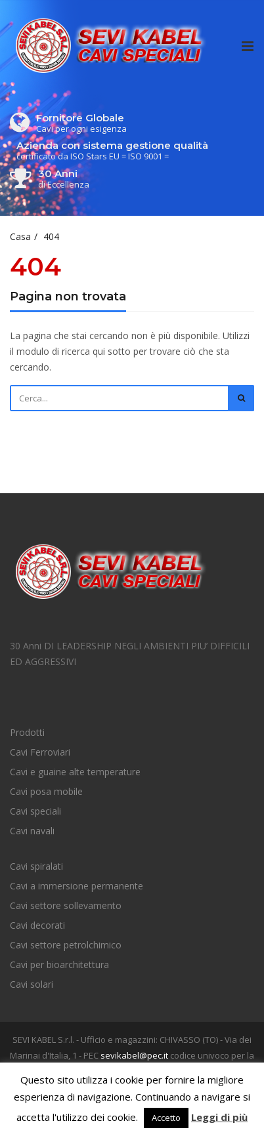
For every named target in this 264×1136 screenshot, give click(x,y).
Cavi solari (31, 984)
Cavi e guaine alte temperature (75, 771)
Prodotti (27, 732)
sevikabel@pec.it (134, 1055)
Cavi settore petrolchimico (65, 945)
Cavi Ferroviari (40, 752)
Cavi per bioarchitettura (59, 964)
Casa (20, 236)
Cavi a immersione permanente (76, 886)
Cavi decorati (37, 925)
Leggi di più (219, 1117)
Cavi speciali (35, 811)
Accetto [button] (166, 1118)
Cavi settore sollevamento (65, 905)
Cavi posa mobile (46, 791)
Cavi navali (32, 830)
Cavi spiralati (36, 866)
